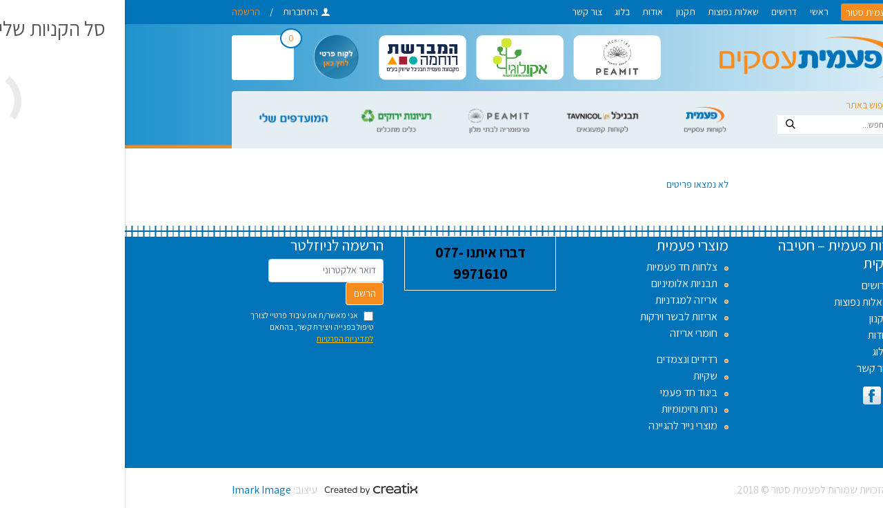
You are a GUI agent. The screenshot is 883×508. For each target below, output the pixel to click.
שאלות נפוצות (608, 12)
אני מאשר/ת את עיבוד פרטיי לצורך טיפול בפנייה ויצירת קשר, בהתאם (187, 327)
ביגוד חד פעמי (564, 392)
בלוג (497, 12)
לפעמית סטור (746, 12)
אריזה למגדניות (561, 300)
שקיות (580, 376)
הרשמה (121, 12)
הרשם (240, 293)
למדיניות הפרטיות (220, 338)
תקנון (561, 12)
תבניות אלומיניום (559, 283)
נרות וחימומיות (565, 409)
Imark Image (136, 489)
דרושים (659, 12)
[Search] (722, 124)
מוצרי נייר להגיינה (558, 425)
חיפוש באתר (743, 105)
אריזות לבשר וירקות (554, 316)
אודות (527, 12)
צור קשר (462, 12)
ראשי (694, 12)
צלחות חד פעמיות (557, 267)
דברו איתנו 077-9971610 (355, 263)
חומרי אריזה (569, 333)
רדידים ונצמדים (562, 359)
